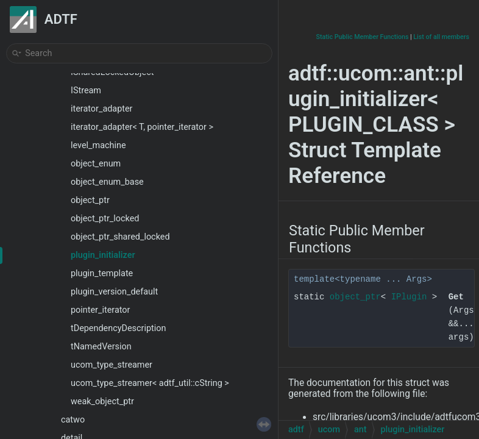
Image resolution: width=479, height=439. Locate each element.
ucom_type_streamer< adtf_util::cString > (150, 383)
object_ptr (90, 200)
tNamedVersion (101, 346)
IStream (86, 90)
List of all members (441, 37)
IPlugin (409, 297)
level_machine (98, 145)
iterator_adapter (101, 109)
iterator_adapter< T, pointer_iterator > (142, 127)
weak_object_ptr (102, 401)
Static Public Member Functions (362, 37)
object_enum (96, 164)
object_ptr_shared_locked (120, 237)
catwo (73, 420)
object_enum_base (107, 182)
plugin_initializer (103, 255)
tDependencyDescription (118, 328)
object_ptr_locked (105, 218)
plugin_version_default (114, 292)
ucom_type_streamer (111, 365)
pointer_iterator (100, 310)
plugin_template (102, 273)
